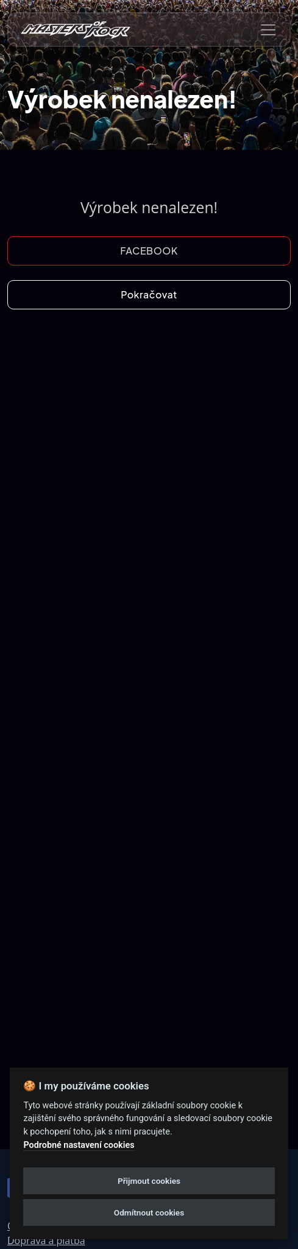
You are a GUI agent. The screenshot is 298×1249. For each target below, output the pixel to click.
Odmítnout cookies (149, 1212)
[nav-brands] (75, 29)
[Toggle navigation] (268, 29)
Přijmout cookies (149, 1181)
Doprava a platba (46, 1240)
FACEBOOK (149, 250)
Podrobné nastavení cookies (78, 1145)
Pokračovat (149, 294)
